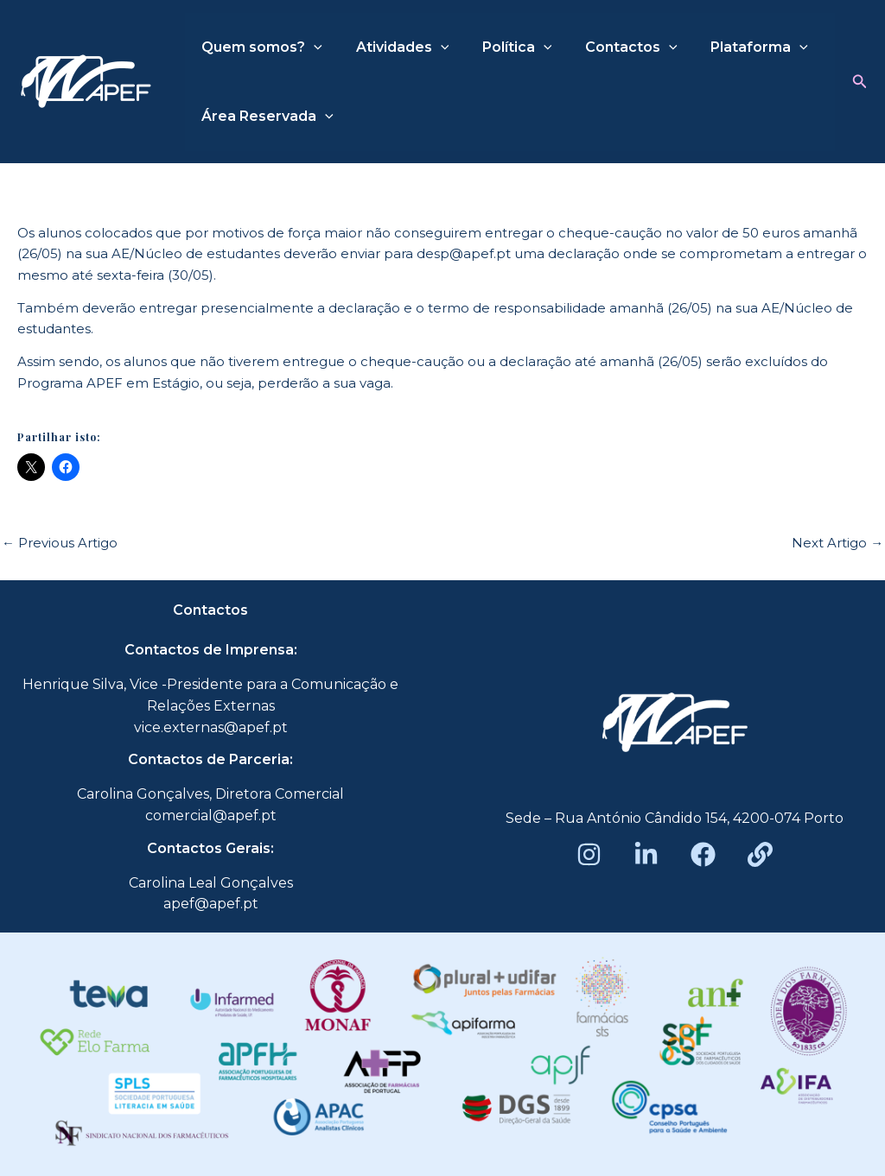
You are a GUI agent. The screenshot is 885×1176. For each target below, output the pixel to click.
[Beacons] (760, 854)
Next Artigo (837, 542)
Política (503, 47)
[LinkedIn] (646, 854)
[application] (311, 47)
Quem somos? (259, 47)
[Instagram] (589, 854)
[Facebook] (703, 854)
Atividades (394, 47)
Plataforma (733, 47)
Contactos (611, 47)
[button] (860, 82)
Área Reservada (265, 116)
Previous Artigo (60, 542)
